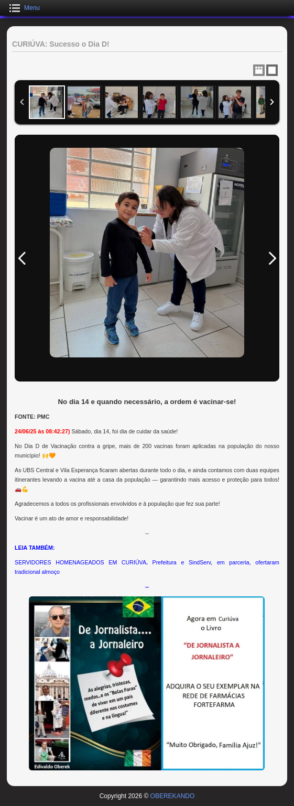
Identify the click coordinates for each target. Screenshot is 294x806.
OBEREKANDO (172, 796)
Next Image (272, 258)
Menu (32, 8)
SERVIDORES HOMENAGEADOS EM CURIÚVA (80, 562)
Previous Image (22, 258)
